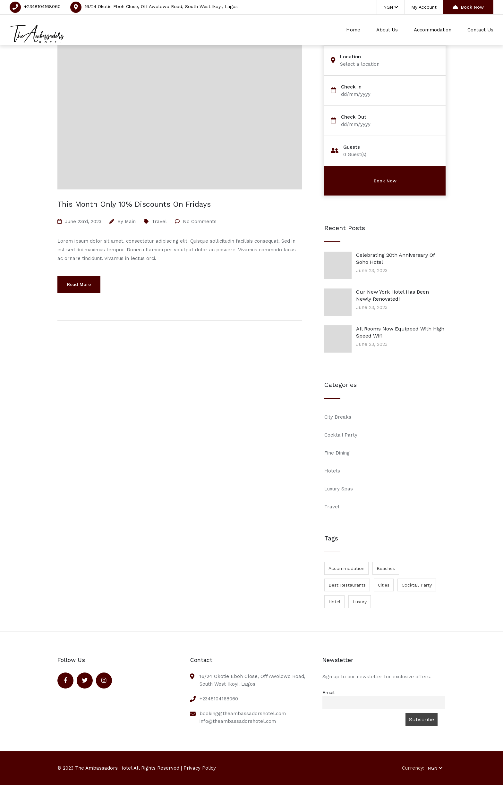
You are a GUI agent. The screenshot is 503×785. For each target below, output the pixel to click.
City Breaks (337, 417)
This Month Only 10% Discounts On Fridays (134, 204)
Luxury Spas (338, 489)
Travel (159, 221)
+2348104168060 (42, 6)
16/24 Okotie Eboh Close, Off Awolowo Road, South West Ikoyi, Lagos (161, 6)
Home (353, 30)
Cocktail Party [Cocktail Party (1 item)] (417, 585)
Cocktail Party (340, 435)
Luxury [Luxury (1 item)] (360, 601)
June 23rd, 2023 (83, 221)
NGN (390, 7)
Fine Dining (337, 453)
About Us (387, 30)
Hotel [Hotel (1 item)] (334, 601)
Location (350, 56)
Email (328, 692)
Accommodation (432, 30)
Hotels (332, 471)
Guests (351, 147)
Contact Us (480, 30)
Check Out (353, 117)
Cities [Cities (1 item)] (383, 585)
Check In (351, 87)
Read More (79, 284)
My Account (424, 7)
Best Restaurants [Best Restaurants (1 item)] (347, 585)
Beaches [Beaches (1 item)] (386, 568)
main (130, 221)
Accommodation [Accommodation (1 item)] (346, 568)
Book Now (468, 7)
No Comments (200, 221)
